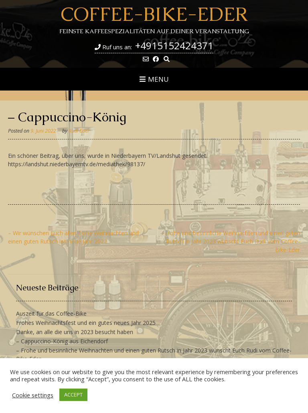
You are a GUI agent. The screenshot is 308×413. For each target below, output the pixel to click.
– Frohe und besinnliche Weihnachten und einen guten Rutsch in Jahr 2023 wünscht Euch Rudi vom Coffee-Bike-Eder (230, 241)
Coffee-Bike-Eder (154, 14)
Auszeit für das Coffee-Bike (51, 313)
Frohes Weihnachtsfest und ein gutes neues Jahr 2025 (86, 322)
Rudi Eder (79, 130)
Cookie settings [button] (32, 395)
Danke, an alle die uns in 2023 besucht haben (74, 332)
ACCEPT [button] (73, 394)
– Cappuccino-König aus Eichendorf (62, 341)
